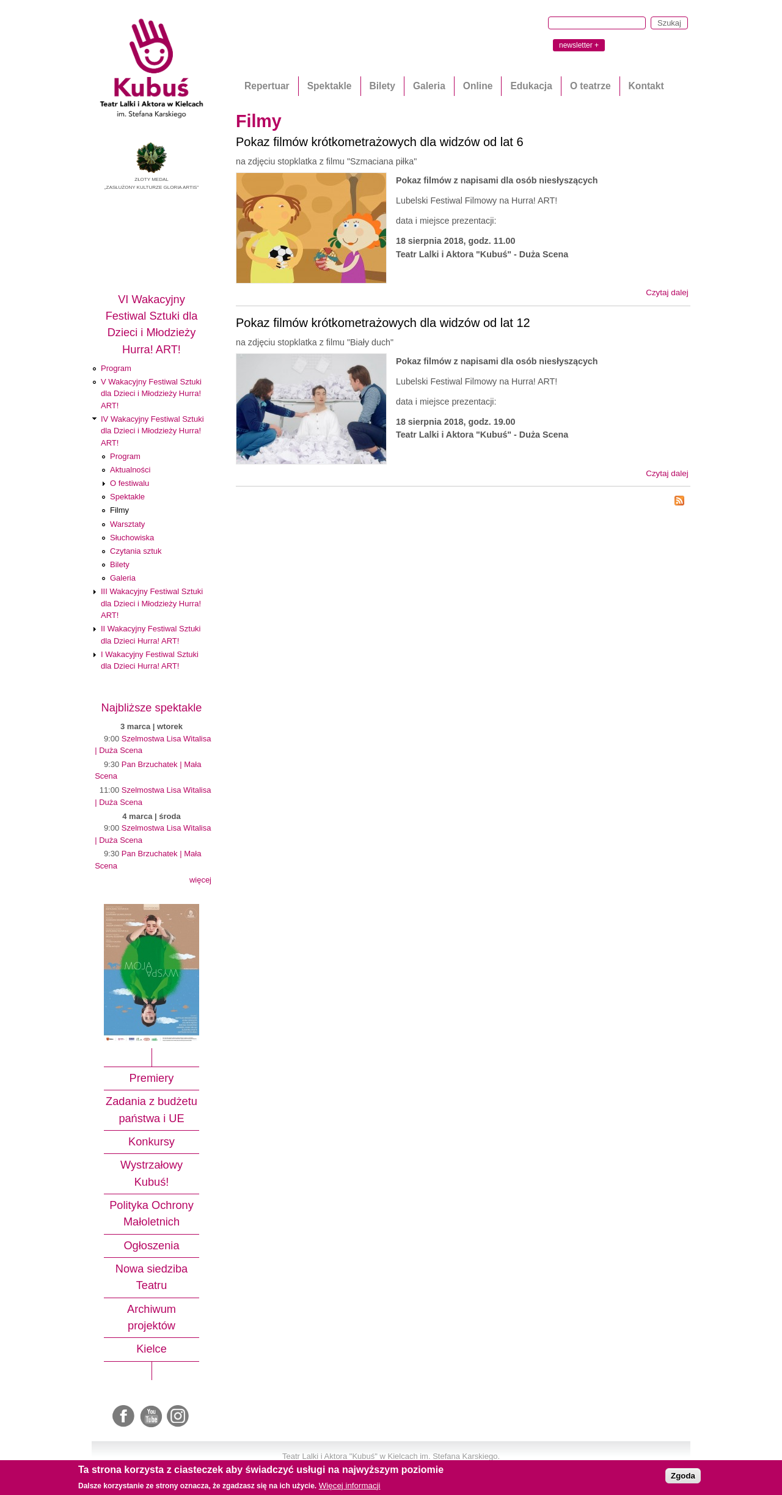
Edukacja (531, 86)
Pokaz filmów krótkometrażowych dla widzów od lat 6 (380, 142)
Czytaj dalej (667, 292)
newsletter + (579, 45)
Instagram (178, 1417)
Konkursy (151, 1142)
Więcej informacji (350, 1485)
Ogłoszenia (151, 1246)
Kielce (151, 1349)
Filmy (119, 510)
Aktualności (130, 469)
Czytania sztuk (136, 551)
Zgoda (683, 1475)
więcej (200, 879)
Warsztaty (127, 524)
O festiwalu (129, 483)
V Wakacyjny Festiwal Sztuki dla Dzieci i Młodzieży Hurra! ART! (151, 393)
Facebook (124, 1417)
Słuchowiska (132, 537)
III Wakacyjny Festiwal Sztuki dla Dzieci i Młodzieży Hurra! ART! (152, 603)
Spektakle (329, 86)
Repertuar (267, 86)
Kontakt (646, 86)
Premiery (152, 1078)
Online (478, 86)
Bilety (382, 86)
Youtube (151, 1417)
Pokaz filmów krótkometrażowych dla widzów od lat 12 (383, 322)
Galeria (429, 86)
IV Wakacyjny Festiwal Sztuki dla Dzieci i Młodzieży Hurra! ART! (152, 430)
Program (116, 368)
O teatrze (590, 86)
